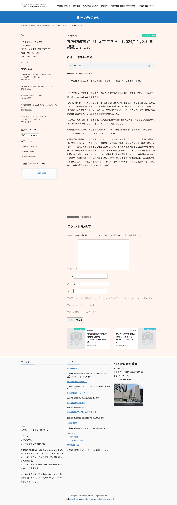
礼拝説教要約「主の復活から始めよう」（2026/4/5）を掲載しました (36, 75)
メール (71, 283)
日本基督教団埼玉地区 (77, 392)
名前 (70, 276)
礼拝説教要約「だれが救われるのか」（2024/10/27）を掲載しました (97, 338)
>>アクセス (26, 62)
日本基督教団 (73, 368)
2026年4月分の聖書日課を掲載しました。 (37, 86)
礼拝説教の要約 (149, 35)
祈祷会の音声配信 (28, 156)
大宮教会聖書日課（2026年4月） (33, 95)
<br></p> (42, 393)
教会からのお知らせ (29, 146)
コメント (72, 269)
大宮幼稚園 (72, 423)
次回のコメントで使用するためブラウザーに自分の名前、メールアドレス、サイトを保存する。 (111, 298)
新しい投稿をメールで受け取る (82, 312)
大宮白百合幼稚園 (76, 440)
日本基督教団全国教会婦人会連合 (81, 412)
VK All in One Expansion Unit (104, 499)
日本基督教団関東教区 (77, 381)
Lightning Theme (88, 499)
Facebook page (39, 172)
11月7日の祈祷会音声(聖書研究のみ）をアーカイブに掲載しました (126, 338)
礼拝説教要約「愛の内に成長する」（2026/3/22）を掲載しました (34, 117)
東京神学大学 (73, 445)
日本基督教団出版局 (76, 402)
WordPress (74, 499)
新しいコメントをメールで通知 (82, 305)
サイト (70, 291)
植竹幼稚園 (74, 437)
